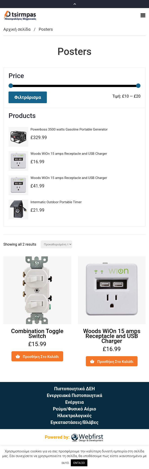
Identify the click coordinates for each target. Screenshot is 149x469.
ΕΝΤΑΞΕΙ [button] (79, 463)
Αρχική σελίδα (16, 29)
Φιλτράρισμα (27, 97)
